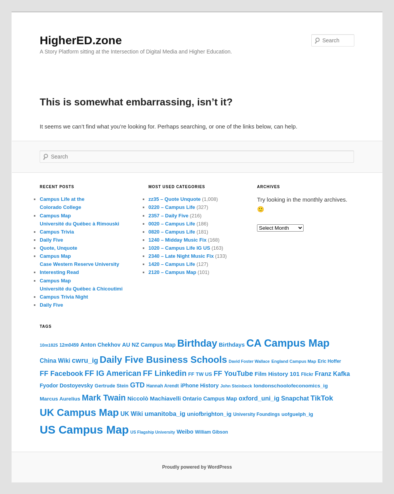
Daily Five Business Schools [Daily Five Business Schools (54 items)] (163, 359)
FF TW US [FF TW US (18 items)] (200, 374)
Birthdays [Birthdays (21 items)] (232, 345)
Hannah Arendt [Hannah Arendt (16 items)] (162, 386)
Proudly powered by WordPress (197, 467)
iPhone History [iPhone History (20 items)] (199, 385)
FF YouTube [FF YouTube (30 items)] (233, 373)
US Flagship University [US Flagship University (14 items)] (152, 432)
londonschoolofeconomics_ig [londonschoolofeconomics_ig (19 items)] (291, 386)
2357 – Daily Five (169, 216)
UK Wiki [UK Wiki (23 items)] (131, 414)
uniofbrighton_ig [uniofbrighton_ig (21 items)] (209, 414)
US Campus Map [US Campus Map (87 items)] (84, 429)
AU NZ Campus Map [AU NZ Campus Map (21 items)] (148, 345)
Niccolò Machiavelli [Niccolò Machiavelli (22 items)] (154, 398)
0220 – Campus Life (172, 207)
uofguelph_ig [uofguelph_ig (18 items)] (297, 414)
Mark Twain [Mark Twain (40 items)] (104, 397)
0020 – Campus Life (172, 224)
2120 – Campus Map (172, 272)
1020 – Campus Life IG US (179, 248)
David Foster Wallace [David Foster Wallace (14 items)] (249, 361)
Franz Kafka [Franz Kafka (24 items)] (332, 373)
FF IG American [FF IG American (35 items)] (113, 373)
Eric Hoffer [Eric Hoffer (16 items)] (329, 361)
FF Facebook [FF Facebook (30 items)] (61, 373)
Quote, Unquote (58, 248)
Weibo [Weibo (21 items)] (185, 432)
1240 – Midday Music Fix (178, 240)
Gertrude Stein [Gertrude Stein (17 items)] (112, 386)
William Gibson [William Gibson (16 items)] (211, 432)
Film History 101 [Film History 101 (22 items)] (277, 373)
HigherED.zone (81, 40)
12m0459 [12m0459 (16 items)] (69, 345)
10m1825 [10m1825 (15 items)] (49, 345)
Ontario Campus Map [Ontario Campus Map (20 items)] (209, 399)
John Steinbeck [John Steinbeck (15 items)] (236, 386)
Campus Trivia (57, 232)
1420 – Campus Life (172, 264)
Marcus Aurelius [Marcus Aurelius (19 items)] (60, 399)
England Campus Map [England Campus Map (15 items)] (293, 361)
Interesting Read (59, 272)
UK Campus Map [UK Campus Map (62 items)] (79, 412)
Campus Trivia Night (64, 297)
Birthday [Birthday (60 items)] (197, 343)
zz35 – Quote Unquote (175, 199)
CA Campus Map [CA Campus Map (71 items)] (287, 343)
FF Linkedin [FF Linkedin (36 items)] (165, 373)
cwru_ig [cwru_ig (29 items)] (85, 360)
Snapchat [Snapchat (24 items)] (295, 398)
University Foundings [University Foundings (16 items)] (256, 414)
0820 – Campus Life (172, 232)
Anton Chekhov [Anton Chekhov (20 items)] (100, 345)
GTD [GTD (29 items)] (137, 385)
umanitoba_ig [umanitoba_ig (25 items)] (165, 413)
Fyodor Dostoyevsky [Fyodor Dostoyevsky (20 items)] (66, 385)
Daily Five (51, 240)
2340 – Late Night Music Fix (181, 256)
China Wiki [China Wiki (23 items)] (55, 360)
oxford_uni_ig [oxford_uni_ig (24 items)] (259, 398)
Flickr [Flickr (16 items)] (307, 374)
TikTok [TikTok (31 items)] (322, 398)
